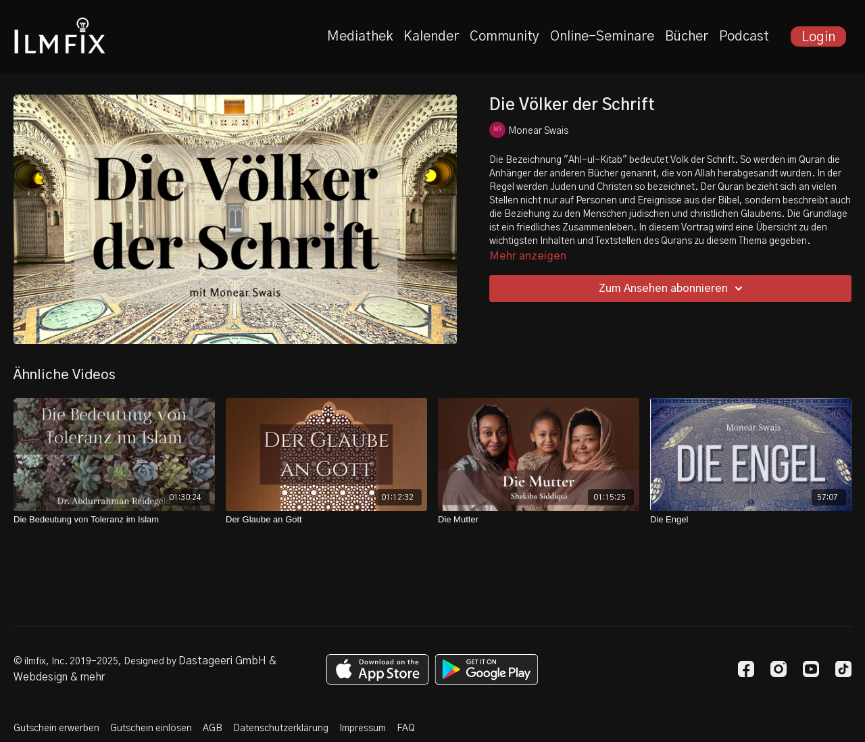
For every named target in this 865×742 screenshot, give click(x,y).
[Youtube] (811, 669)
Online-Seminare (602, 36)
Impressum (362, 728)
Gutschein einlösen (151, 728)
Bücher (686, 36)
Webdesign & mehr (59, 677)
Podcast (744, 36)
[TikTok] (843, 669)
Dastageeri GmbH (222, 661)
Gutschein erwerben (56, 728)
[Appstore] (377, 669)
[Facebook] (746, 669)
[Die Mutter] (538, 519)
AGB (212, 728)
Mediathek (360, 36)
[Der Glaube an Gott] (326, 519)
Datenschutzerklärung (280, 728)
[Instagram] (778, 669)
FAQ (406, 728)
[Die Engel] (750, 519)
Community (504, 36)
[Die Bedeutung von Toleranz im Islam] (114, 519)
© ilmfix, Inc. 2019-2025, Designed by (96, 661)
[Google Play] (487, 669)
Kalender (431, 36)
